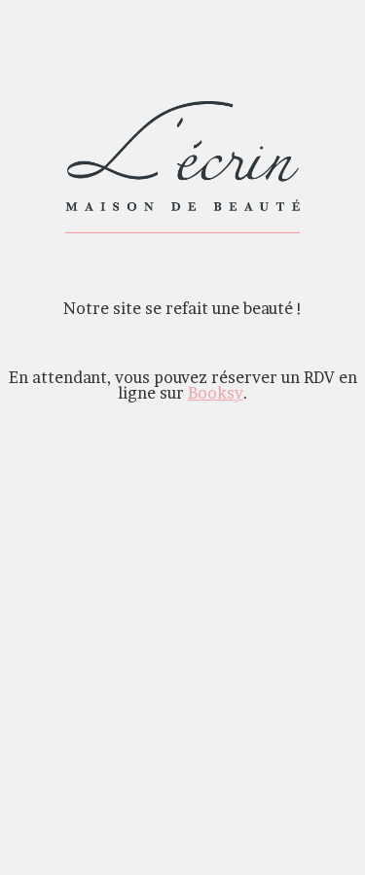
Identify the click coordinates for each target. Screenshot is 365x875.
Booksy (215, 392)
